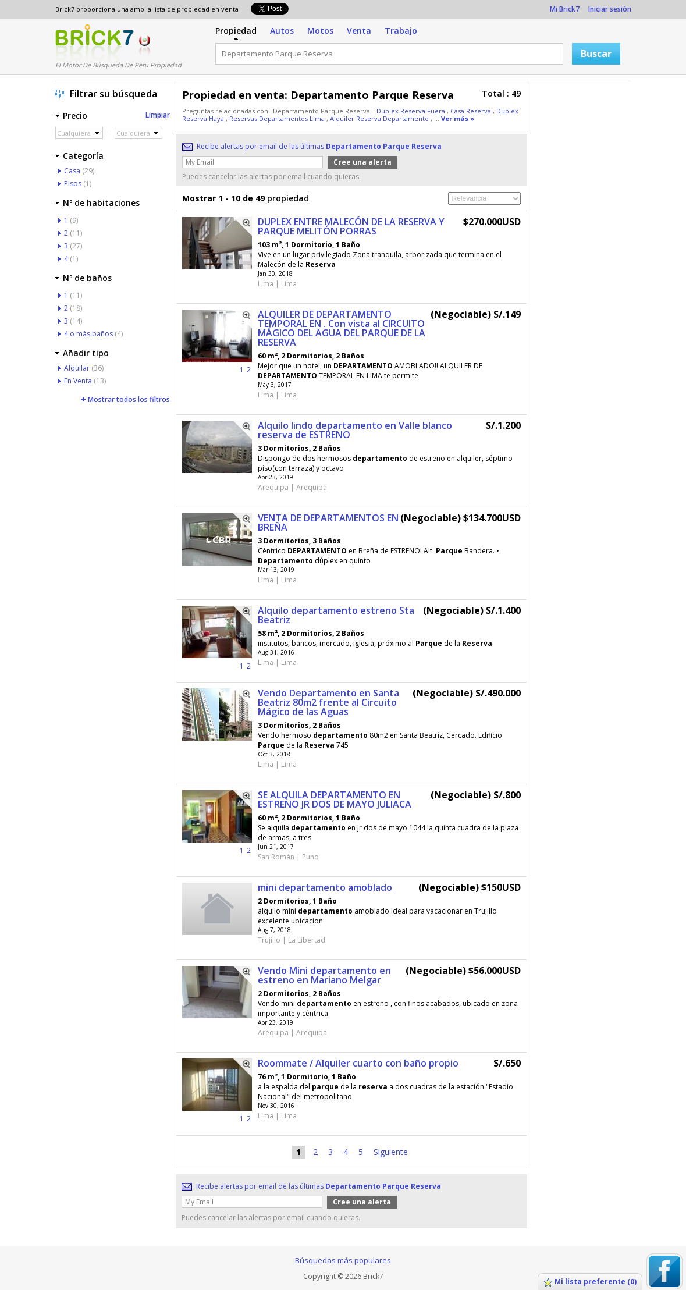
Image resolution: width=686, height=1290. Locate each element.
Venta (359, 30)
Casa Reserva (471, 110)
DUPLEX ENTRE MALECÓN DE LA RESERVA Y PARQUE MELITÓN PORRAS (351, 226)
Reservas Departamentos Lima (277, 118)
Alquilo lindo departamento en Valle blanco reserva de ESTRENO (355, 430)
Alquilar (77, 368)
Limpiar (157, 115)
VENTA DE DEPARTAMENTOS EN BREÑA (328, 522)
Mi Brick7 (565, 9)
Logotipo (94, 42)
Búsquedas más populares (343, 1260)
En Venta (78, 381)
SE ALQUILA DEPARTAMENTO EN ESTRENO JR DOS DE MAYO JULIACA (334, 799)
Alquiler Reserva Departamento (380, 118)
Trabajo (401, 30)
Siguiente (391, 1151)
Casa (72, 171)
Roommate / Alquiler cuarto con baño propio (358, 1063)
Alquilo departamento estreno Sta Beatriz (336, 615)
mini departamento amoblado (325, 887)
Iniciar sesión (609, 9)
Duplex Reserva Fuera (411, 110)
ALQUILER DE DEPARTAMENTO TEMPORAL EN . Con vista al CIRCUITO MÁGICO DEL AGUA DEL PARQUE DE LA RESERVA (341, 328)
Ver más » (457, 118)
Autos (282, 30)
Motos (320, 30)
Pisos (72, 184)
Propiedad (236, 30)
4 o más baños (88, 334)
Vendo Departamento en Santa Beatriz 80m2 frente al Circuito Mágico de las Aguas (328, 702)
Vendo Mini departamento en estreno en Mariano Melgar (324, 975)
